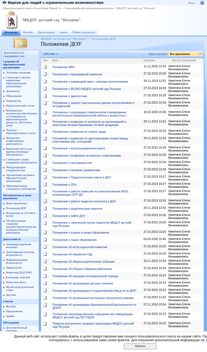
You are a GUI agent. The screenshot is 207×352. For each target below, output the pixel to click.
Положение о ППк (64, 184)
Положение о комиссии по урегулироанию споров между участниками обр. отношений (90, 140)
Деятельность (12, 239)
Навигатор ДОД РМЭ (19, 272)
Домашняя (11, 32)
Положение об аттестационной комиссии (80, 247)
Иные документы (16, 203)
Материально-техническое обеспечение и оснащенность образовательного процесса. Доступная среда (21, 118)
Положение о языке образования (75, 239)
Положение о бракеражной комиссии (77, 74)
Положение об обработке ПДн (73, 254)
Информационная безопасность (16, 261)
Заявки (63, 32)
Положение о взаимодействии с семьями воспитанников (90, 81)
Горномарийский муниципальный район (88, 8)
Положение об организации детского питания (83, 283)
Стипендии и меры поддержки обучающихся (21, 161)
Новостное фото (16, 282)
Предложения (46, 32)
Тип (45, 60)
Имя (55, 60)
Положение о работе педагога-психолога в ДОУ (84, 201)
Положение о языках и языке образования (81, 232)
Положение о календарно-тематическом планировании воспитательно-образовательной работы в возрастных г (90, 114)
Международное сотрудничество (16, 169)
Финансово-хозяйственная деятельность (14, 140)
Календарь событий (18, 277)
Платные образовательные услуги (21, 132)
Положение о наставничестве (72, 162)
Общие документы (84, 32)
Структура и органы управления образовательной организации (18, 82)
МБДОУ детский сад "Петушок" (136, 8)
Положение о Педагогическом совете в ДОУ (82, 177)
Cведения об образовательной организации (14, 64)
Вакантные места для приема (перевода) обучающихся (19, 151)
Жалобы (28, 32)
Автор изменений (184, 60)
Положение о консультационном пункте (79, 148)
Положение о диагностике (70, 96)
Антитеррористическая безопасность (20, 253)
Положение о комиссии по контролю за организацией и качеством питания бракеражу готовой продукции (89, 123)
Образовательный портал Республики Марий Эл (31, 8)
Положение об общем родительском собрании (84, 261)
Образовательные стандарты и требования (21, 187)
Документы (13, 91)
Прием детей (14, 267)
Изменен (150, 60)
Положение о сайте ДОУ (69, 215)
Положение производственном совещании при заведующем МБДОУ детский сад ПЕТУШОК (93, 315)
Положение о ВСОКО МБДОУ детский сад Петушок (87, 88)
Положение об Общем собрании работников (82, 268)
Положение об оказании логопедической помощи (85, 276)
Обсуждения (11, 322)
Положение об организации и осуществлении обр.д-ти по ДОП (94, 290)
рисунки (11, 294)
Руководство (13, 100)
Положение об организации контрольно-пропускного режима (93, 298)
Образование (14, 95)
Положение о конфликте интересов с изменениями (87, 155)
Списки (8, 301)
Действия (49, 53)
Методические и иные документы (17, 197)
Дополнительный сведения (16, 329)
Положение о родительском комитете (77, 208)
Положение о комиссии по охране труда (79, 131)
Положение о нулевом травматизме (76, 170)
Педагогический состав (20, 105)
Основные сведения (18, 72)
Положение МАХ (64, 67)
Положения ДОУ (16, 208)
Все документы (180, 53)
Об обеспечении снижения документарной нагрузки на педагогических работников (21, 226)
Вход (191, 2)
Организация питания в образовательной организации (20, 178)
